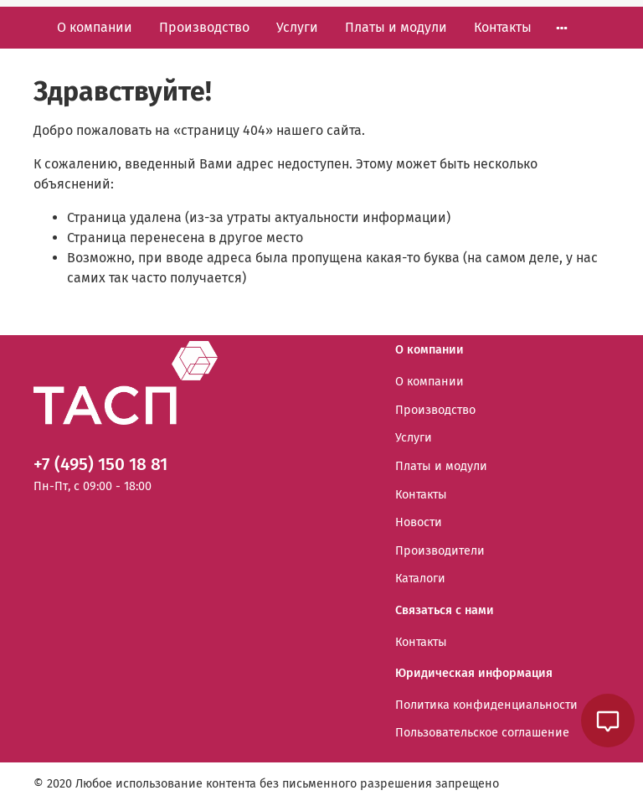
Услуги (297, 27)
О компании (94, 27)
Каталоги (420, 578)
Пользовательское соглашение (482, 733)
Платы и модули (396, 27)
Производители (440, 551)
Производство (204, 27)
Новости (418, 522)
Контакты (503, 27)
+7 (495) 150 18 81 (100, 464)
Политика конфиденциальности (486, 705)
